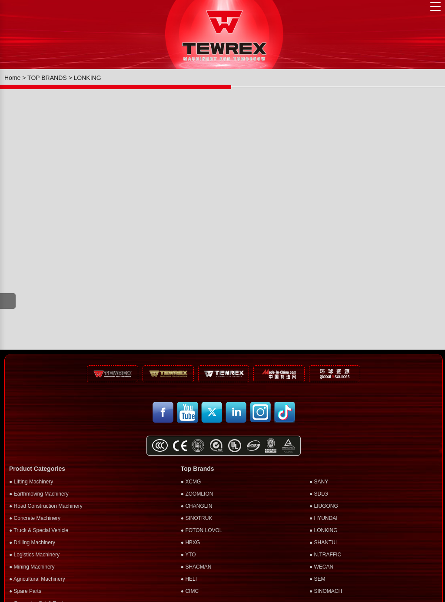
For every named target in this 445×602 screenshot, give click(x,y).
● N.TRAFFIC (325, 555)
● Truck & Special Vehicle (38, 530)
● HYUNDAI (323, 518)
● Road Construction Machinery (46, 506)
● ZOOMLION (197, 494)
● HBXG (190, 542)
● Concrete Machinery (34, 518)
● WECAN (321, 567)
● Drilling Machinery (32, 542)
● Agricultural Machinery (37, 579)
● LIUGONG (323, 506)
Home (12, 77)
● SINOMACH (325, 591)
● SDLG (318, 494)
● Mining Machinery (32, 567)
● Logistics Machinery (34, 555)
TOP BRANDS (47, 77)
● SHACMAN (196, 567)
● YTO (188, 555)
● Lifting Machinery (31, 482)
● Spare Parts (25, 591)
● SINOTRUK (197, 518)
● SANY (318, 482)
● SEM (317, 579)
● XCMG (191, 482)
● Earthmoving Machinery (39, 494)
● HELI (189, 579)
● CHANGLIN (197, 506)
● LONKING (323, 530)
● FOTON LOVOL (201, 530)
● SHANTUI (323, 542)
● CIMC (190, 591)
